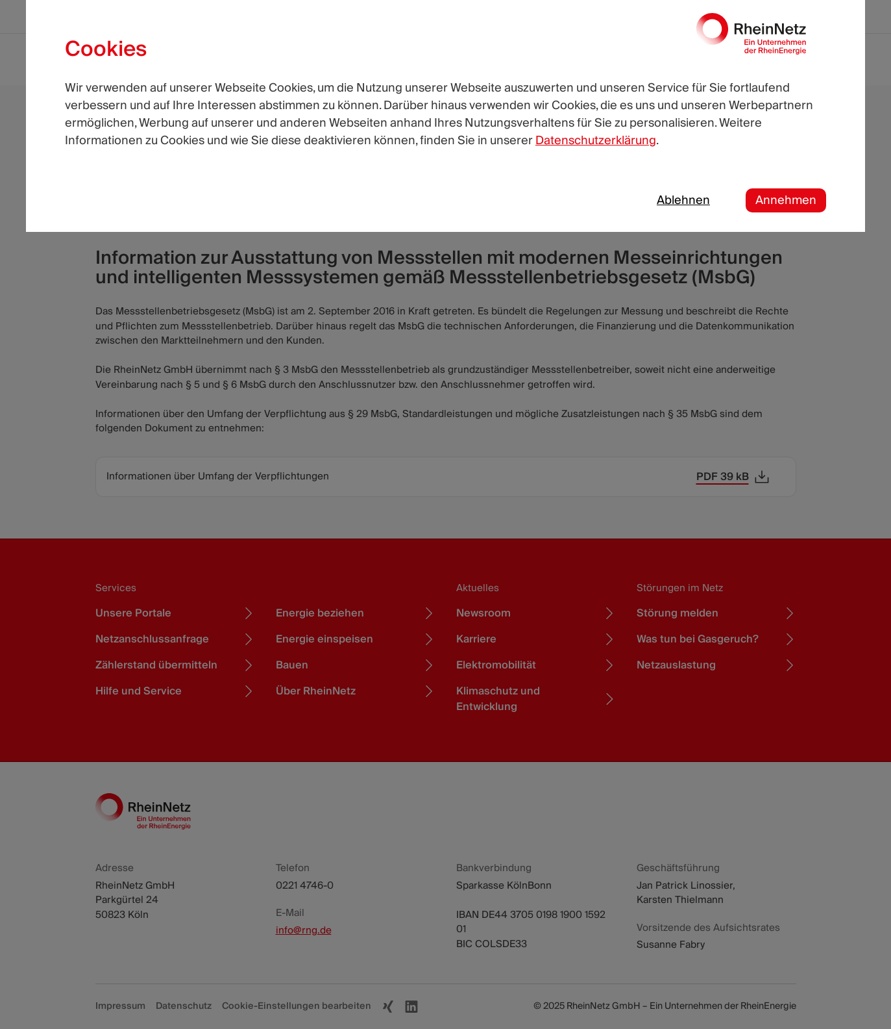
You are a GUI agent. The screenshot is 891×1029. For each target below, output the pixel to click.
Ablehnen (683, 200)
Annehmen (785, 200)
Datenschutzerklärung (595, 141)
